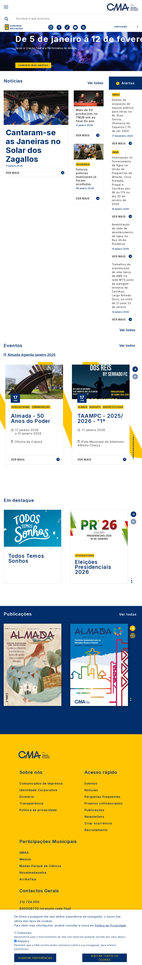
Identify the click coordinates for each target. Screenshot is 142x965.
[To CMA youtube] (75, 27)
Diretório (26, 797)
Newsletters (94, 816)
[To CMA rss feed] (83, 27)
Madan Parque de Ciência (40, 866)
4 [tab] (133, 441)
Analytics (24, 941)
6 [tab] (133, 444)
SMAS (24, 852)
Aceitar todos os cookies (104, 958)
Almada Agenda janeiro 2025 (31, 355)
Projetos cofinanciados (103, 803)
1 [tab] (133, 435)
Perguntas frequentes (102, 797)
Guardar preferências (35, 958)
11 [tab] (133, 454)
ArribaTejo (28, 879)
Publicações (94, 810)
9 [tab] (133, 450)
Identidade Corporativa (38, 790)
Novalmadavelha (32, 872)
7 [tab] (133, 446)
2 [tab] (133, 437)
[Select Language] (125, 26)
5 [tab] (133, 443)
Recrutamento (96, 830)
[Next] (134, 53)
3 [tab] (133, 439)
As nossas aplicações (16, 27)
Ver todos (127, 330)
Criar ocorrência (98, 823)
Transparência (31, 803)
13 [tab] (133, 457)
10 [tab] (133, 452)
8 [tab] (133, 448)
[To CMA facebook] (59, 27)
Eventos (90, 783)
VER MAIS (119, 143)
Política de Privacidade (110, 925)
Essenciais (25, 933)
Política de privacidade (38, 810)
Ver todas (95, 83)
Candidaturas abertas (33, 65)
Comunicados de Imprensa (41, 783)
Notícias (91, 790)
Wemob (25, 859)
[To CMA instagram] (50, 27)
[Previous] (8, 53)
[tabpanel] (34, 415)
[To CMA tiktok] (67, 27)
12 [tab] (133, 455)
